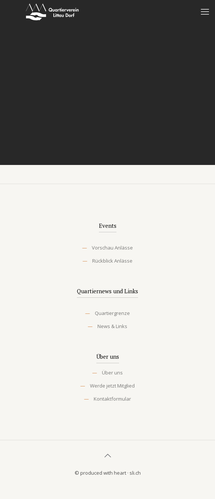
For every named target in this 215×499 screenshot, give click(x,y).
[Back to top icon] (107, 455)
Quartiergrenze (112, 313)
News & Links (112, 326)
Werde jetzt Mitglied (112, 385)
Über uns (112, 372)
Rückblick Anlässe (112, 260)
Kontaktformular (112, 398)
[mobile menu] (205, 11)
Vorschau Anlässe (112, 247)
